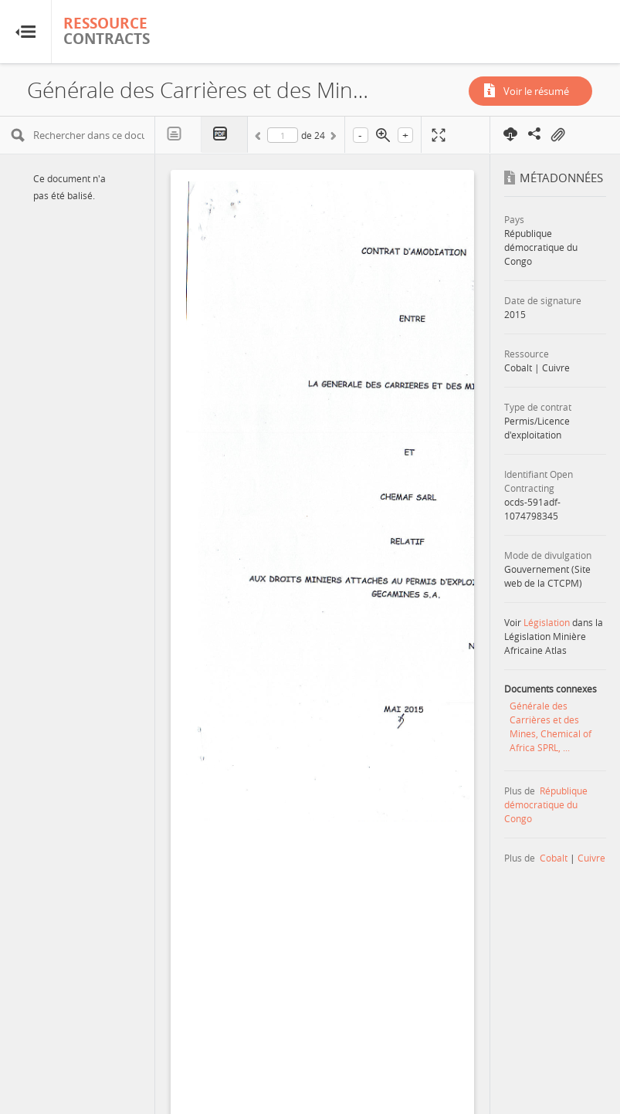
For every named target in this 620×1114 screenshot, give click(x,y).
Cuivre (591, 858)
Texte (178, 134)
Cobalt (553, 858)
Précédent (260, 138)
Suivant (332, 138)
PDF (225, 135)
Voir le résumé (536, 91)
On (557, 135)
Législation (546, 622)
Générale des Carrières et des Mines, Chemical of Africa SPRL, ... (550, 726)
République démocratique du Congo (546, 804)
